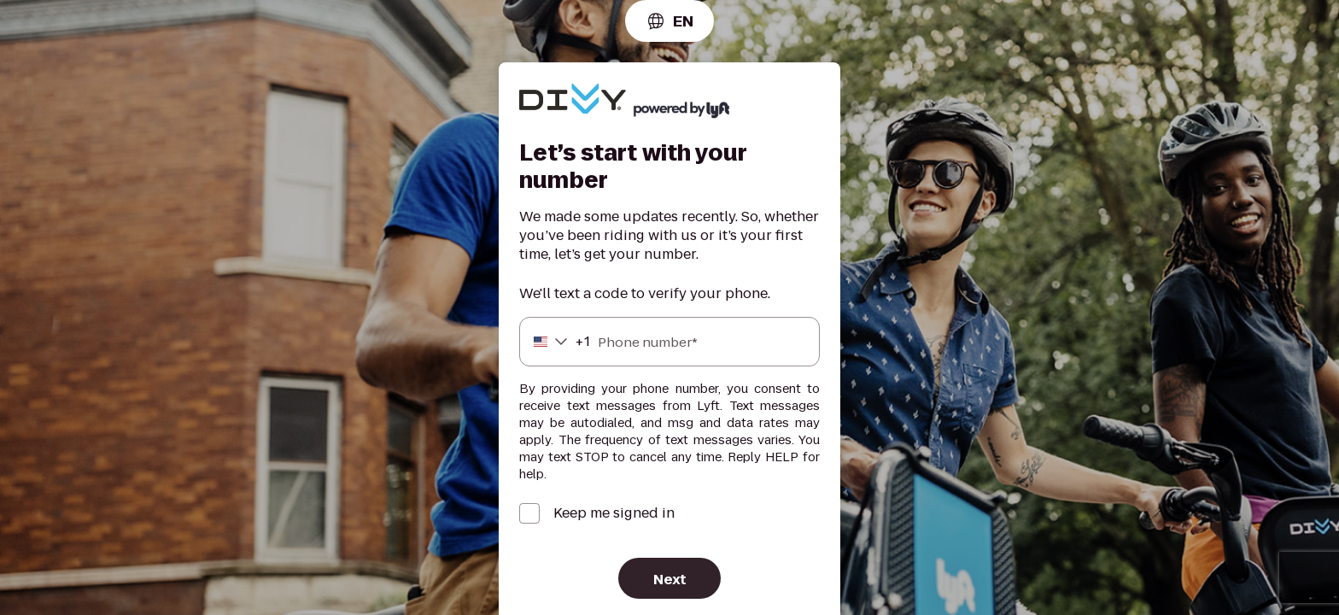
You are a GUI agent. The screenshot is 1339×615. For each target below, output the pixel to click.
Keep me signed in (614, 513)
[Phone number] (669, 342)
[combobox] (669, 21)
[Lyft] (572, 101)
